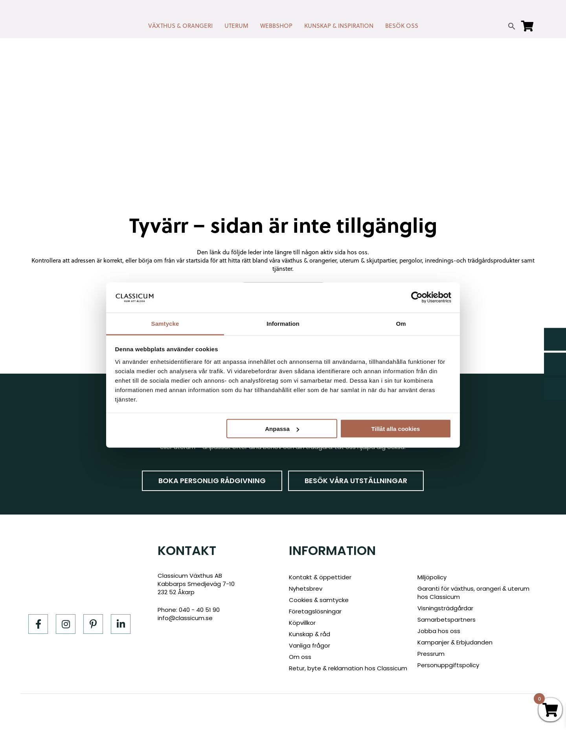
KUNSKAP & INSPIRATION (338, 25)
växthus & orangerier (309, 260)
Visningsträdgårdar (445, 608)
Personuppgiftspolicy (448, 665)
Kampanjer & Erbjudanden (454, 642)
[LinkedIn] (120, 624)
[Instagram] (65, 624)
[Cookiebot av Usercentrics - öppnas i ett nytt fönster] (416, 297)
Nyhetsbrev (305, 588)
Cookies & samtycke (319, 600)
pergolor (410, 260)
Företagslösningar (315, 611)
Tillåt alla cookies (395, 428)
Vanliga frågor (309, 645)
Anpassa (282, 428)
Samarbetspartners (446, 619)
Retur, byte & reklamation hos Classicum (348, 668)
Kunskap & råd (309, 634)
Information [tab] (283, 323)
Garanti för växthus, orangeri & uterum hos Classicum (473, 592)
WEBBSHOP (276, 25)
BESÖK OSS (401, 25)
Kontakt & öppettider (320, 577)
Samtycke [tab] (165, 323)
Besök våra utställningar (356, 480)
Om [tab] (401, 323)
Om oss (300, 657)
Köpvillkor (302, 623)
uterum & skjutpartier (368, 260)
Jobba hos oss (438, 631)
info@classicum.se (185, 618)
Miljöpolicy (432, 577)
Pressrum (431, 654)
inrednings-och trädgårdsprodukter (472, 260)
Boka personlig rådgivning (212, 480)
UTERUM (236, 25)
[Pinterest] (93, 624)
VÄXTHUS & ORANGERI (180, 25)
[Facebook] (38, 624)
